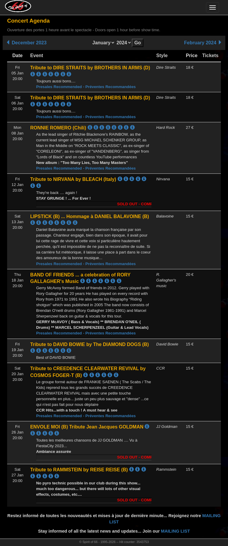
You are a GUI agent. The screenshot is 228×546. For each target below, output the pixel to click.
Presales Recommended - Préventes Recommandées (86, 87)
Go (137, 42)
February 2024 (203, 42)
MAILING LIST (175, 531)
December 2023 (26, 42)
